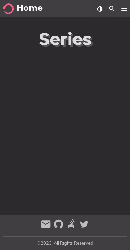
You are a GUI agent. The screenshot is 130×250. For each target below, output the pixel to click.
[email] (46, 227)
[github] (59, 227)
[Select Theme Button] (100, 8)
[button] (124, 8)
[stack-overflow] (72, 227)
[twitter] (84, 227)
